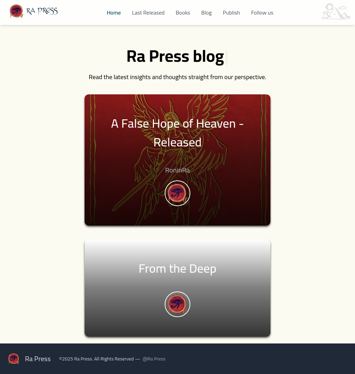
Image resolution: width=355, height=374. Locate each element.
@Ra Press (154, 358)
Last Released (148, 12)
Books (183, 12)
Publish (231, 12)
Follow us (262, 12)
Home (114, 12)
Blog (206, 12)
